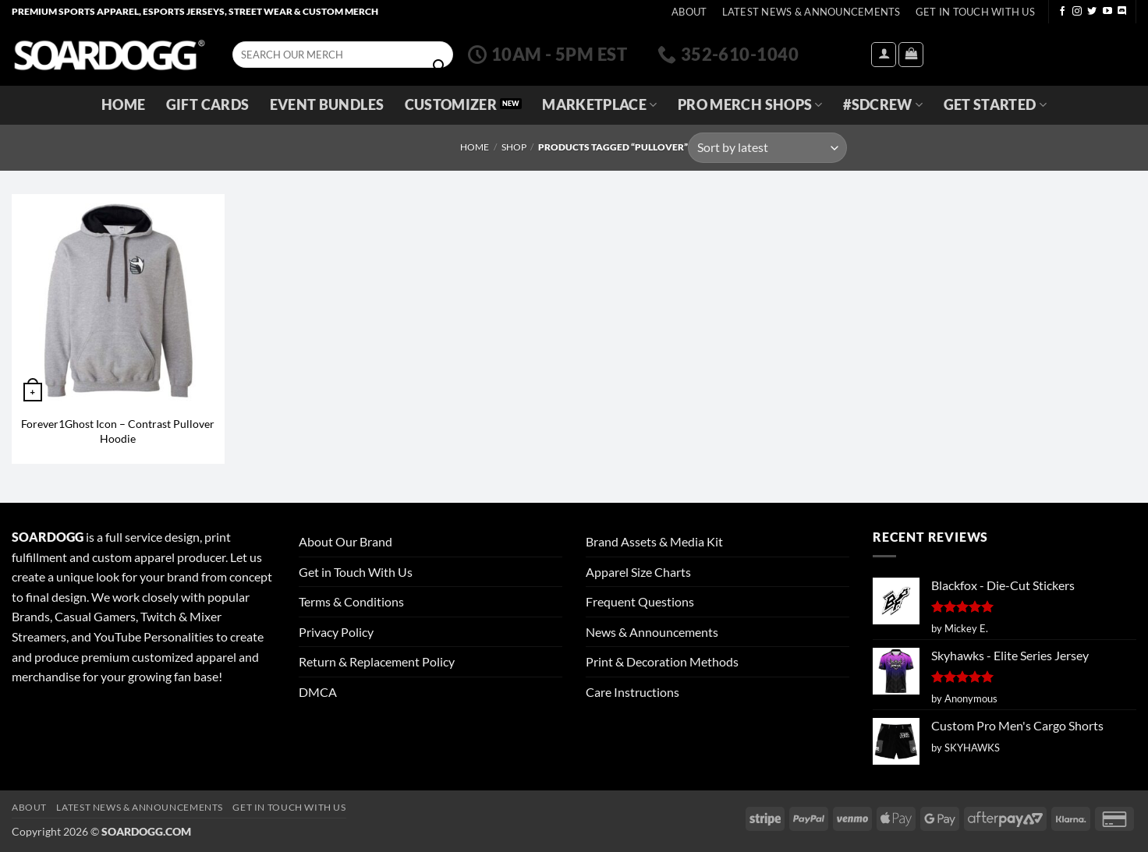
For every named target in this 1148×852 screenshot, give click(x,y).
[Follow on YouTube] (1107, 11)
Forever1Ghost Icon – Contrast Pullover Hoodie (117, 431)
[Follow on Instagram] (1077, 11)
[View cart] (910, 54)
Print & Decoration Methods (662, 661)
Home (123, 105)
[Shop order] (767, 148)
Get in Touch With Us (356, 571)
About (689, 11)
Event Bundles (327, 105)
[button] (883, 54)
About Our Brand (345, 541)
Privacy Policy (336, 631)
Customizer (451, 105)
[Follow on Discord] (1122, 11)
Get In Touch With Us (975, 11)
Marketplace (599, 105)
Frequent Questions (640, 601)
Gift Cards (208, 105)
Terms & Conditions (351, 601)
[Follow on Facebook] (1062, 11)
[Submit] (439, 66)
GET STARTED (995, 105)
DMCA (318, 691)
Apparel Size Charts (638, 571)
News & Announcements (652, 631)
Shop (513, 147)
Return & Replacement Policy (377, 661)
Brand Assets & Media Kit (654, 541)
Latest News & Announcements (811, 11)
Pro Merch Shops (750, 105)
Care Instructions (632, 691)
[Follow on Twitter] (1092, 11)
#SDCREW (883, 105)
